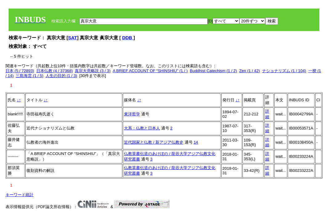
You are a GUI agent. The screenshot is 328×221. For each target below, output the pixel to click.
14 (196, 142)
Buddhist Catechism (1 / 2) (213, 70)
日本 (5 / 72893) (20, 70)
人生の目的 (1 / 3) (61, 75)
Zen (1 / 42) (249, 70)
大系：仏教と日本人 (142, 128)
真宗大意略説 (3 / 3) (92, 70)
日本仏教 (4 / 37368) (54, 70)
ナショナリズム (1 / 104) (284, 70)
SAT (72, 37)
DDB (128, 37)
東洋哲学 (132, 114)
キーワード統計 (20, 194)
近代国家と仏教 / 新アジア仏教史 (153, 142)
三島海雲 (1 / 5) (29, 75)
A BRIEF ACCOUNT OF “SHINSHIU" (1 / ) (150, 70)
